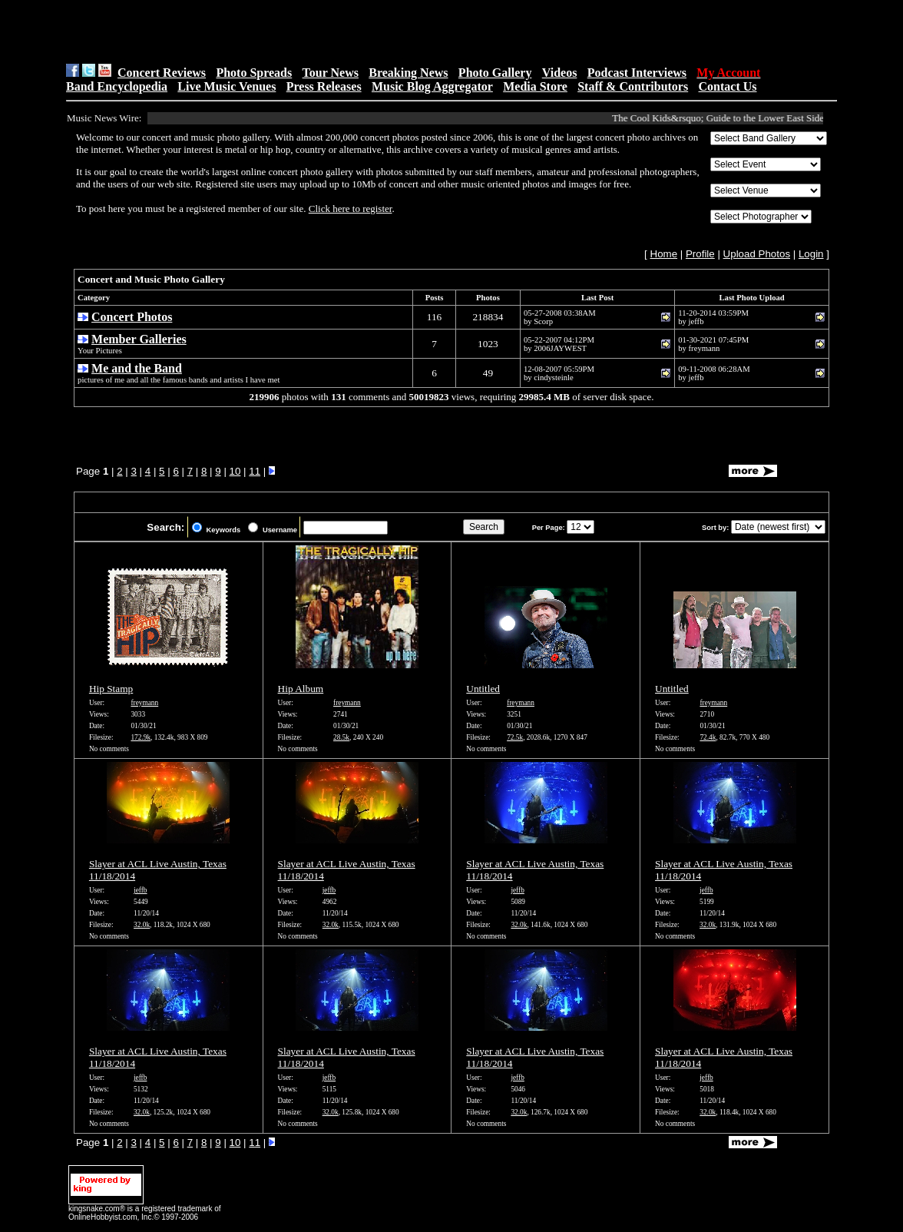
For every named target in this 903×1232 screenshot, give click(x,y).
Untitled (483, 688)
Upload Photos (756, 254)
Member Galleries (139, 339)
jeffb (140, 890)
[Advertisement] (260, 31)
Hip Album (301, 688)
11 (254, 471)
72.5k (515, 737)
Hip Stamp (111, 688)
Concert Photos (131, 316)
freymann (144, 703)
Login (811, 254)
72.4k (708, 737)
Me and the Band (136, 368)
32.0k (142, 925)
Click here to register (350, 208)
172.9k (140, 737)
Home (664, 254)
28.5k (341, 737)
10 (235, 471)
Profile (700, 254)
